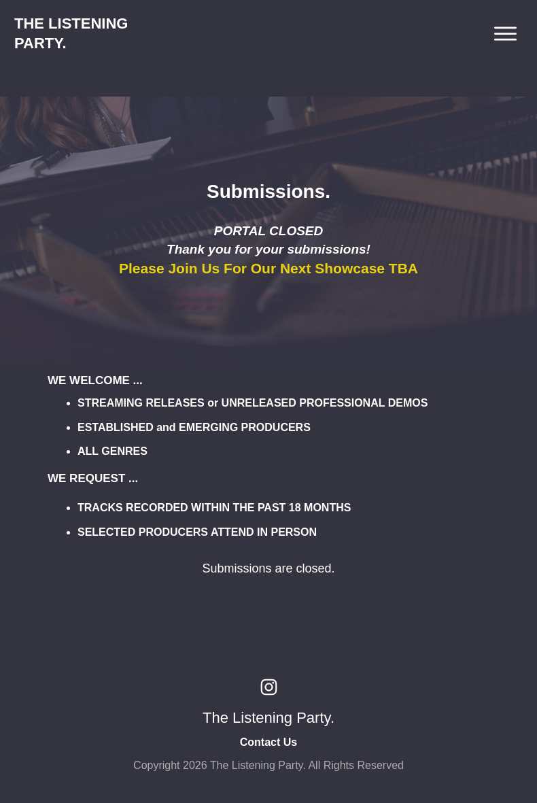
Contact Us (268, 742)
